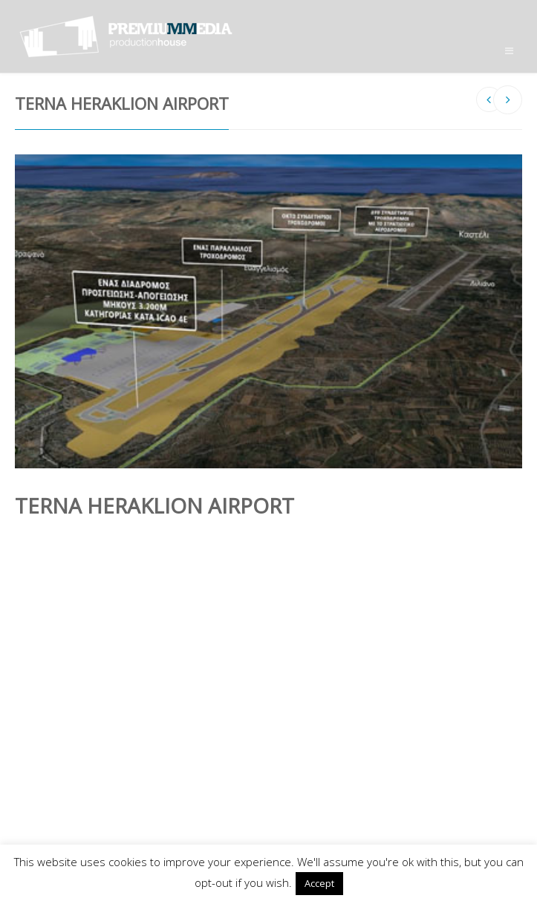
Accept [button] (319, 883)
